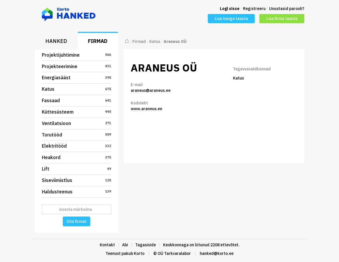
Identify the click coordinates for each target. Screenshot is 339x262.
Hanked (56, 41)
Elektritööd (76, 146)
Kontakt (107, 244)
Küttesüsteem (76, 112)
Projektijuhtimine (76, 55)
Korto (139, 253)
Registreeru (254, 8)
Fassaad (76, 100)
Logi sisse (230, 8)
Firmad (97, 41)
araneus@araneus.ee (151, 90)
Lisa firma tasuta (281, 18)
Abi (125, 244)
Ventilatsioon (76, 123)
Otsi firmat (76, 221)
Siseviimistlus (76, 180)
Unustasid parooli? (286, 8)
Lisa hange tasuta (231, 18)
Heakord (76, 157)
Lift (76, 169)
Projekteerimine (76, 66)
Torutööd (76, 135)
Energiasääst (76, 77)
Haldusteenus (76, 191)
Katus (76, 89)
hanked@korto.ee (217, 253)
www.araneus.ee (146, 108)
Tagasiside (145, 244)
